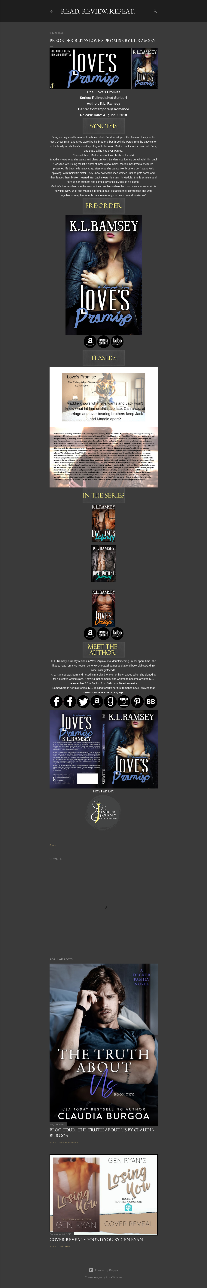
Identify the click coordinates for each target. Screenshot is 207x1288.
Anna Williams (114, 1277)
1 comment (65, 1246)
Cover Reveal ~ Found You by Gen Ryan (96, 1239)
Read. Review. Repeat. (98, 11)
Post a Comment (68, 1142)
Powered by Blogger (103, 1270)
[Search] (155, 10)
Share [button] (53, 845)
